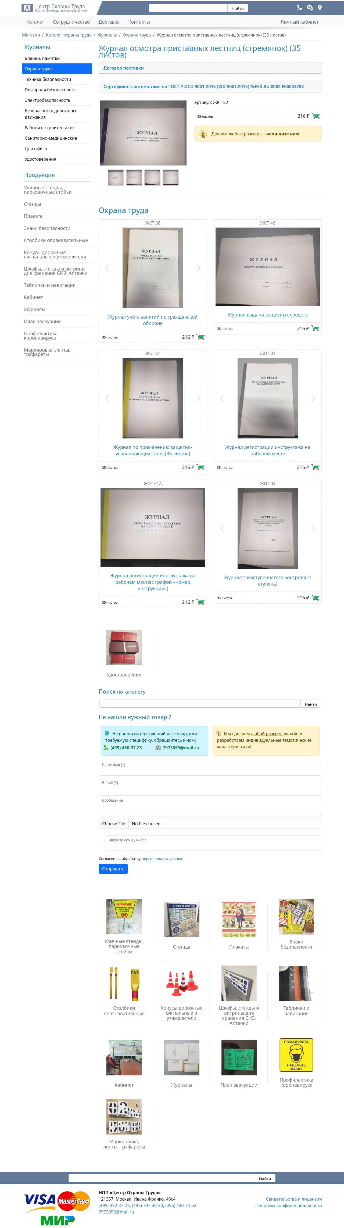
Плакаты (34, 216)
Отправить (113, 869)
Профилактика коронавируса (41, 335)
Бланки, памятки (42, 58)
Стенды (32, 204)
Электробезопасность (47, 100)
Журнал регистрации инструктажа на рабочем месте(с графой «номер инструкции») (152, 582)
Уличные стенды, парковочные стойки (48, 189)
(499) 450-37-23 (126, 748)
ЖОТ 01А (153, 484)
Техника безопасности (48, 79)
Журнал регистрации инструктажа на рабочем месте (267, 450)
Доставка (109, 22)
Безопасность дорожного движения (51, 114)
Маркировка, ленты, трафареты (47, 352)
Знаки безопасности (47, 228)
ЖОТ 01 (267, 353)
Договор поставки (123, 68)
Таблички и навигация (50, 285)
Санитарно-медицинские (51, 138)
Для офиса (36, 149)
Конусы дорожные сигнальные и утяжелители (55, 254)
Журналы (34, 309)
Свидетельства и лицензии (294, 1199)
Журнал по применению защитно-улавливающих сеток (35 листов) (152, 450)
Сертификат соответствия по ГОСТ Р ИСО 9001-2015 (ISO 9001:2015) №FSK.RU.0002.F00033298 (203, 86)
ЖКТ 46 (267, 223)
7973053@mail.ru (181, 748)
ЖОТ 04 (267, 484)
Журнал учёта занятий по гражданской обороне (153, 320)
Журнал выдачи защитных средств (268, 314)
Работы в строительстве (50, 128)
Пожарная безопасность (50, 90)
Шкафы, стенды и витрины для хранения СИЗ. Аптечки (56, 270)
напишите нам (282, 134)
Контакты (139, 22)
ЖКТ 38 (152, 223)
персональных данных (162, 858)
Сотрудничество (71, 22)
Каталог (35, 22)
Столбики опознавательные (56, 240)
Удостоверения (40, 159)
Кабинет (33, 297)
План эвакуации (42, 321)
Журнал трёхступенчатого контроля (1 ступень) (267, 580)
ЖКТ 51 (152, 353)
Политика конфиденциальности (288, 1205)
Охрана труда (39, 69)
